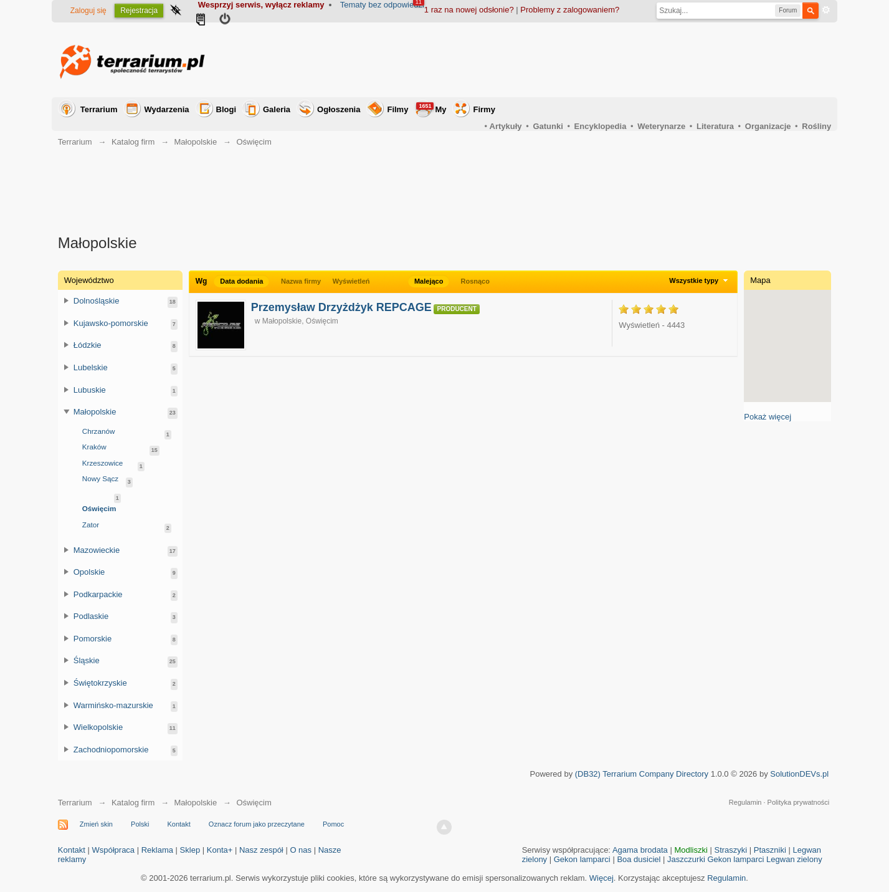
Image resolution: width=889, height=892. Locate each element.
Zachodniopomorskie (111, 749)
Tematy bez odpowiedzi (382, 4)
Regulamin (745, 802)
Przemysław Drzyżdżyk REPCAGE (341, 307)
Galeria (276, 109)
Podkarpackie (98, 594)
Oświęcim (99, 508)
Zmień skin (96, 824)
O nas (300, 850)
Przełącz (66, 300)
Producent (456, 308)
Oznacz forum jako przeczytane (257, 824)
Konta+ (220, 850)
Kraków (94, 447)
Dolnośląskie (97, 300)
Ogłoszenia (338, 109)
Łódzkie (88, 345)
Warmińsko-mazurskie (113, 705)
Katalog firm (133, 802)
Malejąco (428, 281)
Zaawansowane (826, 10)
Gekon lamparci (582, 859)
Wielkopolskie (98, 727)
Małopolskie (282, 321)
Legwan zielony (794, 859)
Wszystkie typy (700, 280)
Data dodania (241, 281)
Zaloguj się (88, 10)
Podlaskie (91, 616)
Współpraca (113, 850)
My (431, 108)
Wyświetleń (351, 281)
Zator (90, 524)
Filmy (397, 109)
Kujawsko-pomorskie (111, 323)
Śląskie (87, 660)
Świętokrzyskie (100, 683)
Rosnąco (474, 281)
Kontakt (178, 824)
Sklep (190, 850)
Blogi (226, 109)
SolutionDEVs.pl (799, 774)
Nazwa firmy (301, 281)
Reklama (157, 850)
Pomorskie (93, 638)
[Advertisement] (604, 60)
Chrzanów (98, 431)
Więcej (601, 878)
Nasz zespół (261, 850)
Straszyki (730, 850)
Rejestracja (139, 10)
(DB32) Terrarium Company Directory (641, 774)
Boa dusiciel (638, 859)
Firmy (484, 109)
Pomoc (333, 824)
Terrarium (99, 109)
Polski (140, 824)
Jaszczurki (686, 859)
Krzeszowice (102, 463)
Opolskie (89, 572)
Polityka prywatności (799, 802)
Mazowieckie (97, 550)
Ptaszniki (770, 850)
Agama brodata (640, 850)
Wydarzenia (166, 109)
